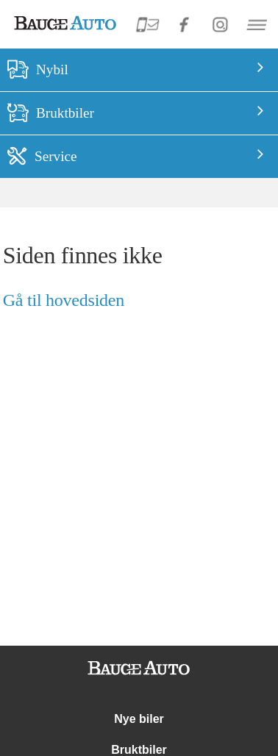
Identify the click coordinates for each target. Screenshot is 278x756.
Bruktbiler (65, 113)
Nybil (52, 69)
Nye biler (139, 719)
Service (56, 156)
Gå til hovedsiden (63, 300)
